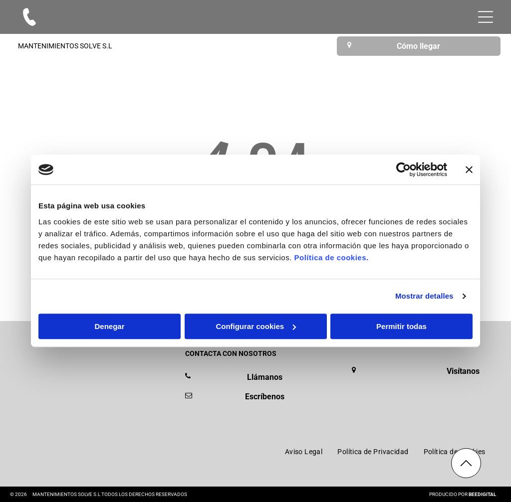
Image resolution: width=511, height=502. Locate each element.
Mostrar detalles (424, 296)
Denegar (109, 326)
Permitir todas (401, 326)
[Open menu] (485, 16)
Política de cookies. (331, 257)
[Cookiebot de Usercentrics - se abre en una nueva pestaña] (403, 170)
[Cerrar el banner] (469, 170)
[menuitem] (303, 451)
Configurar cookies (256, 326)
